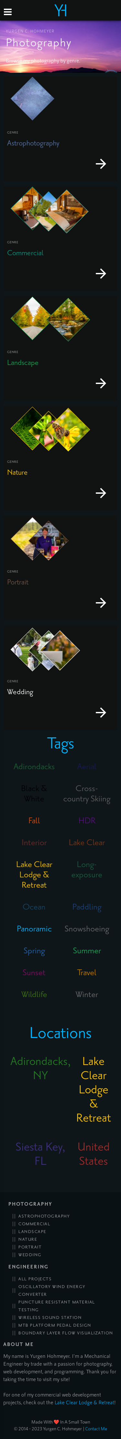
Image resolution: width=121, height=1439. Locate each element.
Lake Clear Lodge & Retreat (84, 1402)
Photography (30, 1204)
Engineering (28, 1267)
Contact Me (96, 1428)
